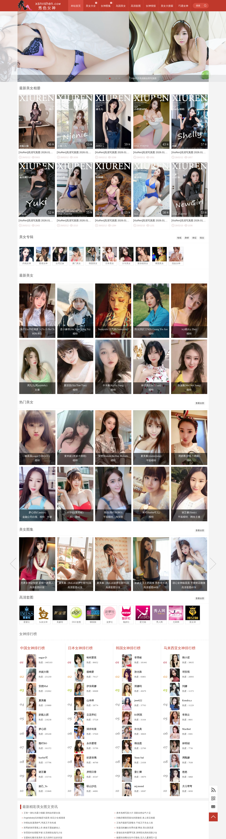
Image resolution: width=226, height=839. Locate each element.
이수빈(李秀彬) (75, 512)
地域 (179, 238)
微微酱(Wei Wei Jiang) (189, 385)
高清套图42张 (75, 587)
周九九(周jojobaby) (37, 385)
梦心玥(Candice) (37, 512)
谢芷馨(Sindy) (189, 512)
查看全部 (200, 403)
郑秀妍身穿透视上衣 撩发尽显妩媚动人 (42, 827)
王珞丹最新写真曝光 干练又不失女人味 (134, 823)
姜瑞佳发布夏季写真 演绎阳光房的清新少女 (136, 832)
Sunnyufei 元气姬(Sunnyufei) (113, 329)
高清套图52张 (113, 587)
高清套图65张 (37, 587)
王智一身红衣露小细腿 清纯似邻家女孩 (42, 813)
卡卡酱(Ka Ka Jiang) (113, 385)
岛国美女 (121, 5)
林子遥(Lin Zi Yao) (151, 385)
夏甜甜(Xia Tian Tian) (75, 385)
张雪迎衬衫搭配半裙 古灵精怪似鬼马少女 (43, 832)
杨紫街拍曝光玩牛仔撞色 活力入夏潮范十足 (136, 837)
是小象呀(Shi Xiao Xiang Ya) (75, 329)
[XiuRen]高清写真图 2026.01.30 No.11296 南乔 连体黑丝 (50, 152)
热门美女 (26, 402)
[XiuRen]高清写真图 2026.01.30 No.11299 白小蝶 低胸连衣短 (90, 220)
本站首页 (76, 5)
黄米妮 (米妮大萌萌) (75, 456)
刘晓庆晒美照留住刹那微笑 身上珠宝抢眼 (135, 818)
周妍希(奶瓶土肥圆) (189, 456)
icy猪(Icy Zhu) (189, 329)
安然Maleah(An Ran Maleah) (113, 456)
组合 (202, 238)
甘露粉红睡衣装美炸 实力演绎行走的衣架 (43, 837)
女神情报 (151, 5)
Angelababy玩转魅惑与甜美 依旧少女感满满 (44, 818)
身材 (187, 238)
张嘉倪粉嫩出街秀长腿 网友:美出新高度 (135, 827)
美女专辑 (26, 237)
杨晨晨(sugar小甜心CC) (37, 456)
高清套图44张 (151, 587)
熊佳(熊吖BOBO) (113, 512)
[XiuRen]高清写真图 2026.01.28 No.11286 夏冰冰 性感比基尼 (167, 220)
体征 (194, 238)
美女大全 (91, 5)
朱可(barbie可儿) (151, 512)
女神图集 (106, 5)
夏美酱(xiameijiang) (151, 456)
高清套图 (136, 5)
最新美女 (26, 275)
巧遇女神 (183, 5)
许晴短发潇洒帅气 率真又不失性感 (40, 823)
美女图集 (26, 529)
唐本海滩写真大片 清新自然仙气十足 (133, 813)
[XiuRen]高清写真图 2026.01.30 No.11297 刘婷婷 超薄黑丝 (127, 220)
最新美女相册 (29, 88)
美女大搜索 (167, 5)
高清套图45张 (189, 587)
